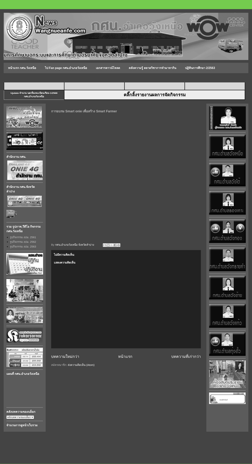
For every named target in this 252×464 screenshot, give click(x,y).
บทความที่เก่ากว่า (186, 356)
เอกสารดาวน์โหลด (108, 67)
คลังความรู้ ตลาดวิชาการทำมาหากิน (152, 67)
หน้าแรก (125, 356)
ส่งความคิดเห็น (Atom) (81, 364)
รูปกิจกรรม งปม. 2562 (23, 241)
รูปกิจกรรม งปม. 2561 (23, 237)
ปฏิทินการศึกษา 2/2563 (200, 67)
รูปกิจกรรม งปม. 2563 (23, 246)
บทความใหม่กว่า (65, 356)
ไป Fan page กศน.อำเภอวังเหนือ (66, 67)
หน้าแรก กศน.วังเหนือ (22, 67)
